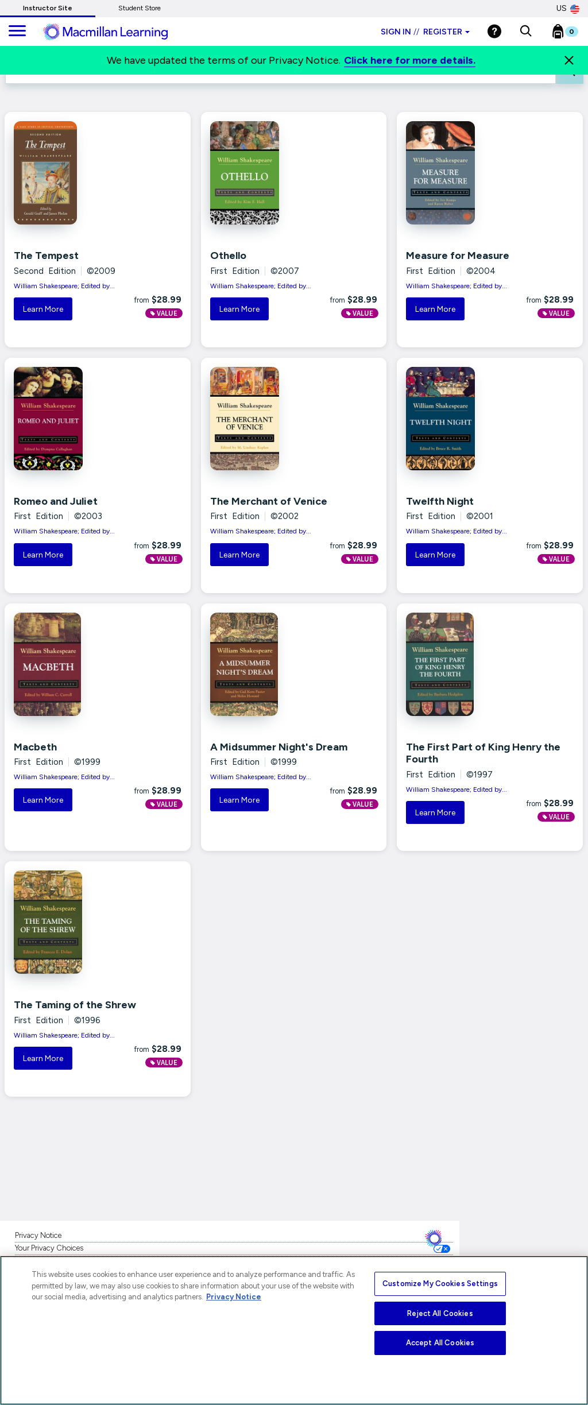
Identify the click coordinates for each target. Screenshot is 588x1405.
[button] (525, 31)
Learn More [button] (43, 309)
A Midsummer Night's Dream (278, 747)
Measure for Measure (457, 255)
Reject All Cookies (440, 1313)
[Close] (569, 60)
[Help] (494, 31)
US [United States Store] (567, 8)
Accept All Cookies (440, 1342)
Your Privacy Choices (49, 1248)
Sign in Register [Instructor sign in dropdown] (425, 32)
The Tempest (46, 255)
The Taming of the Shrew (75, 1004)
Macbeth (35, 747)
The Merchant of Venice (268, 501)
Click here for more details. (409, 60)
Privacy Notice (38, 1235)
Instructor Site (47, 8)
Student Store (139, 8)
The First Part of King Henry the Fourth (483, 753)
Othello (228, 255)
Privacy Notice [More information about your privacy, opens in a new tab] (233, 1296)
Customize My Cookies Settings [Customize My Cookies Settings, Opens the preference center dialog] (440, 1283)
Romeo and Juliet (56, 501)
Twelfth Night (440, 501)
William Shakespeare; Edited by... (64, 286)
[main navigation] (17, 31)
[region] (294, 1330)
